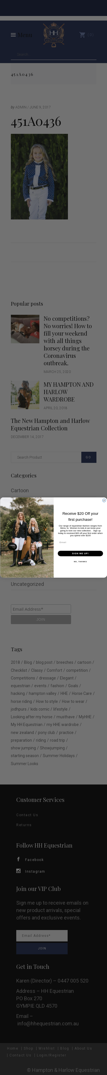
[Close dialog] (104, 500)
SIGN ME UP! (80, 553)
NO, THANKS (80, 562)
